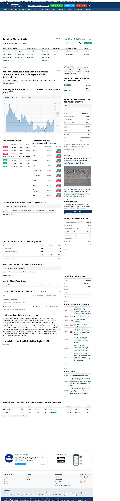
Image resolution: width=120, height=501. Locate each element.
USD (66, 106)
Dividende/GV (45, 57)
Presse (5, 481)
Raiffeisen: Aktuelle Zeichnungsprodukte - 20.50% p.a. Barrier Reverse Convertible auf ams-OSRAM (82, 310)
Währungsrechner (64, 495)
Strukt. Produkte (50, 10)
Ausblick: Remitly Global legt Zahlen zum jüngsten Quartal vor (28, 211)
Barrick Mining (37, 175)
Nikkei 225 (55, 493)
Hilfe (28, 477)
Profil (54, 54)
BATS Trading (6, 409)
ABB (34, 165)
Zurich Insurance (35, 190)
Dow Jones (39, 493)
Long (58, 150)
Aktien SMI (7, 493)
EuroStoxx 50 (30, 493)
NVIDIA (35, 160)
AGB (56, 483)
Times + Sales (7, 54)
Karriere (6, 479)
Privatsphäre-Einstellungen (62, 485)
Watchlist (86, 54)
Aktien (5, 10)
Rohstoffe (61, 10)
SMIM (19, 493)
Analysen (30, 54)
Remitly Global (7, 285)
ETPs (35, 10)
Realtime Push (19, 57)
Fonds (24, 10)
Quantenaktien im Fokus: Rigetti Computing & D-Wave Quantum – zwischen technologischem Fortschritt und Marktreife (82, 357)
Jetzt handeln (78, 211)
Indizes (17, 10)
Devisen (69, 10)
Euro (38, 1)
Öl (85, 1)
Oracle (34, 185)
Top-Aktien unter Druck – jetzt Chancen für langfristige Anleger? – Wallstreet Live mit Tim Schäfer (82, 331)
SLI (15, 493)
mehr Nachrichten (8, 214)
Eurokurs (13, 495)
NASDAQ (5, 412)
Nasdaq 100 (47, 493)
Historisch (6, 60)
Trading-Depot (69, 54)
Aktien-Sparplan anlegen (75, 43)
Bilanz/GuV (44, 51)
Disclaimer (58, 481)
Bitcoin (66, 1)
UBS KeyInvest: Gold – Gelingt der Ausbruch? (80, 325)
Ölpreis (74, 495)
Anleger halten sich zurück (82, 316)
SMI (4, 1)
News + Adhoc (31, 51)
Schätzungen (45, 54)
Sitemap (6, 483)
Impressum (58, 477)
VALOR (4, 43)
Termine (55, 51)
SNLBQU (28, 166)
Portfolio (86, 51)
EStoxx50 (48, 1)
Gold (58, 1)
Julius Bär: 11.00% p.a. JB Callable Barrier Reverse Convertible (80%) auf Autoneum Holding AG (81, 348)
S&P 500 (62, 493)
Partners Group (37, 170)
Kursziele (30, 57)
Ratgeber (88, 10)
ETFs (29, 10)
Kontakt (6, 477)
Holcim (35, 180)
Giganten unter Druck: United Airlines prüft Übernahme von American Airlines (81, 339)
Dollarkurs (7, 495)
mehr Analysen (8, 275)
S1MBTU (28, 153)
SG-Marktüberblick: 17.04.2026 (79, 320)
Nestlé (34, 151)
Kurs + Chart (6, 51)
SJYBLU (28, 160)
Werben (29, 479)
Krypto (41, 10)
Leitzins (79, 495)
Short (58, 152)
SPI (12, 1)
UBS (34, 155)
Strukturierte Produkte (72, 51)
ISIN (16, 43)
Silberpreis (21, 495)
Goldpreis (73, 493)
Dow (21, 1)
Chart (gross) (18, 51)
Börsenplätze (7, 57)
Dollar (76, 1)
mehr (70, 106)
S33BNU (28, 163)
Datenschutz (58, 479)
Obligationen (78, 10)
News (11, 10)
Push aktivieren (69, 94)
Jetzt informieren (8, 83)
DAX (29, 1)
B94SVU (28, 147)
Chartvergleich (19, 54)
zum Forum (6, 344)
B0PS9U (28, 150)
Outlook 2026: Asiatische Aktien (79, 375)
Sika (34, 195)
